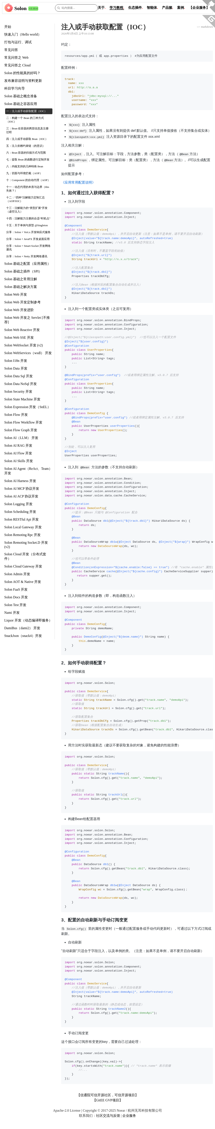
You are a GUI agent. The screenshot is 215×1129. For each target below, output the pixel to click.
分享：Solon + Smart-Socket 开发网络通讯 (28, 247)
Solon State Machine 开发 (22, 399)
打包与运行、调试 (18, 42)
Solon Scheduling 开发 (20, 512)
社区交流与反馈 (108, 1115)
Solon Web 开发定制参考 (22, 302)
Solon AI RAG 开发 (18, 445)
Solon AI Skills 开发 (18, 461)
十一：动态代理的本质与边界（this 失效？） (27, 189)
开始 (7, 26)
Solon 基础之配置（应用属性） (27, 263)
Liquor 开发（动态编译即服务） (28, 620)
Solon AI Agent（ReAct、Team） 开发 (28, 471)
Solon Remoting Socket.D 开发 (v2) (26, 545)
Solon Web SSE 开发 (19, 337)
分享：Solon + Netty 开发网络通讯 (26, 256)
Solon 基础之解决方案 (20, 287)
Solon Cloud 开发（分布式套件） (25, 556)
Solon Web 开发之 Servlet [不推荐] (27, 320)
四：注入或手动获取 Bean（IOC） (27, 139)
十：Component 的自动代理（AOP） (28, 180)
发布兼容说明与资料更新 (23, 80)
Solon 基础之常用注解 (20, 279)
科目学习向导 (14, 88)
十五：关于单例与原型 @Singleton (27, 225)
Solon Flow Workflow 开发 (23, 422)
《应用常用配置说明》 (78, 182)
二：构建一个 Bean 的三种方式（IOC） (25, 120)
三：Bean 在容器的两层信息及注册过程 (27, 130)
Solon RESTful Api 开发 (21, 519)
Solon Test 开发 (15, 605)
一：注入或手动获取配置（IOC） (26, 111)
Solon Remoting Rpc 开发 (22, 535)
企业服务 (129, 1115)
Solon (20, 8)
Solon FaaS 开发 (16, 589)
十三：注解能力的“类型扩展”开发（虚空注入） (26, 210)
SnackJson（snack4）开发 (23, 636)
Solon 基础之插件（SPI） (23, 271)
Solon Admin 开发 (17, 574)
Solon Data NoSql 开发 (20, 384)
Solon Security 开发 (18, 391)
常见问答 (11, 50)
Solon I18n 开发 (15, 360)
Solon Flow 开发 (16, 414)
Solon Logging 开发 (18, 504)
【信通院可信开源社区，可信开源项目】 (107, 1095)
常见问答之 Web (16, 57)
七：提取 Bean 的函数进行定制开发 (27, 159)
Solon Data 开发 (15, 368)
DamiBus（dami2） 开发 (22, 628)
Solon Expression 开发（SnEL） (27, 407)
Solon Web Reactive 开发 (22, 330)
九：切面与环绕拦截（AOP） (24, 173)
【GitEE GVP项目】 (108, 1100)
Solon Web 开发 (15, 294)
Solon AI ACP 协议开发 (21, 496)
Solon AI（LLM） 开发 (21, 438)
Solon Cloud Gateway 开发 (23, 566)
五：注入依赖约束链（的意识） (25, 145)
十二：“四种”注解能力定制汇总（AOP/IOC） (25, 199)
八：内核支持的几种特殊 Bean (24, 166)
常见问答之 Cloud (17, 65)
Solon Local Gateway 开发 (23, 527)
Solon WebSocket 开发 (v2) (23, 345)
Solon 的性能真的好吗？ (22, 73)
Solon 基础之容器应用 (20, 104)
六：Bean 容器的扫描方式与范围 (26, 152)
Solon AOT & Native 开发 (22, 582)
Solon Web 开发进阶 (19, 310)
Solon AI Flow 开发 (18, 453)
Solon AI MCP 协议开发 (21, 488)
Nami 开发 (12, 612)
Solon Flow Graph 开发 (20, 430)
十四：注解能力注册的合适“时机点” (28, 218)
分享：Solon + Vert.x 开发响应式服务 (28, 232)
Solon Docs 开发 (16, 597)
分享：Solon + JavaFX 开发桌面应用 (28, 239)
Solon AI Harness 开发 (20, 481)
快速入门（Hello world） (22, 34)
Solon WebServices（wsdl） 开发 (28, 353)
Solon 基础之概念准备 (20, 96)
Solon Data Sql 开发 (18, 376)
